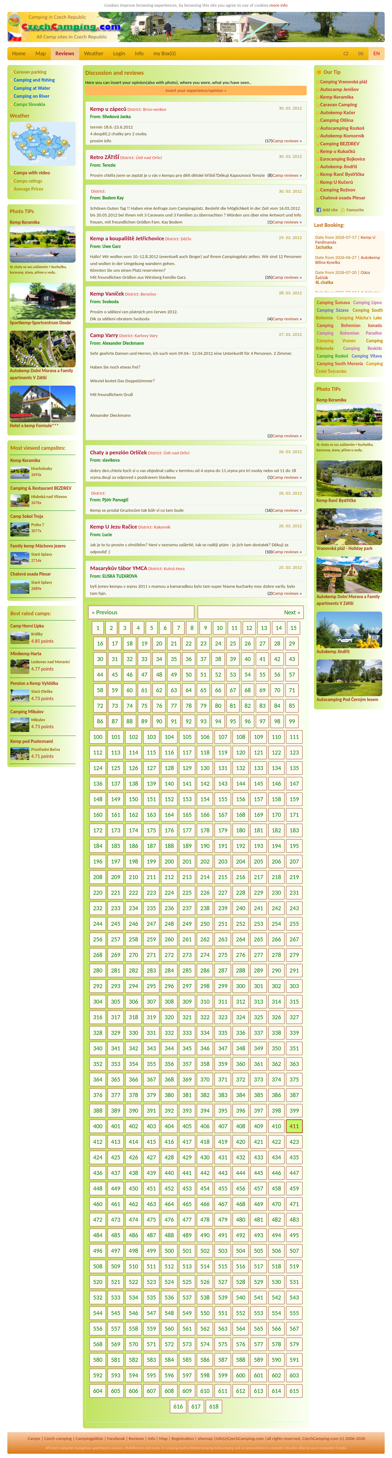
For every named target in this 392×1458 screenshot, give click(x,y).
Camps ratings (28, 181)
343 (151, 1048)
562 (204, 1328)
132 (240, 768)
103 (151, 736)
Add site (330, 210)
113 (115, 752)
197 (115, 861)
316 (97, 1017)
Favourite (355, 210)
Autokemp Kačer (337, 112)
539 (222, 1297)
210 (133, 877)
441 (187, 1172)
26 (248, 643)
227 (222, 892)
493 (258, 1235)
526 (204, 1281)
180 (240, 830)
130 (204, 768)
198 (133, 861)
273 (187, 954)
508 (97, 1266)
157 (258, 799)
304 (97, 1001)
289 (258, 970)
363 (294, 1063)
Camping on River (32, 96)
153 (187, 799)
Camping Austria (177, 1448)
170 (276, 814)
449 (115, 1188)
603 (294, 1375)
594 (133, 1375)
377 (115, 1095)
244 (97, 923)
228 (240, 892)
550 (204, 1313)
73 (115, 705)
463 (151, 1204)
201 (187, 861)
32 (130, 659)
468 (240, 1204)
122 (276, 752)
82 (248, 705)
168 (240, 814)
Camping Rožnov (337, 190)
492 (240, 1235)
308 (169, 1001)
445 (258, 1172)
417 (187, 1141)
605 (115, 1390)
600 (240, 1375)
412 (97, 1141)
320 (169, 1017)
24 (218, 643)
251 (222, 923)
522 (133, 1281)
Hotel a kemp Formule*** (34, 425)
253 (258, 923)
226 (204, 892)
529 (258, 1281)
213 (187, 877)
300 (240, 986)
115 (151, 752)
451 (151, 1188)
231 (294, 892)
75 (144, 705)
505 (258, 1250)
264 (240, 939)
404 (169, 1126)
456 (240, 1188)
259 (151, 939)
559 (151, 1328)
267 (294, 939)
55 (262, 674)
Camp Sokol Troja (26, 516)
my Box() (164, 53)
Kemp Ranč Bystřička (342, 174)
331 (151, 1032)
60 (130, 690)
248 (169, 923)
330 (133, 1032)
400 (97, 1126)
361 (258, 1063)
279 (294, 954)
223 (151, 892)
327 (294, 1017)
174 (133, 830)
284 (169, 970)
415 (151, 1141)
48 (159, 674)
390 (133, 1110)
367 (151, 1079)
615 (294, 1390)
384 (240, 1095)
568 (97, 1344)
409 (258, 1126)
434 (276, 1157)
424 (97, 1157)
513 (187, 1266)
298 (204, 986)
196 (97, 861)
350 (276, 1048)
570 (133, 1344)
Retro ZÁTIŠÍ (104, 157)
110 (276, 736)
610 (204, 1390)
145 (258, 783)
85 (292, 705)
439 (151, 1172)
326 (276, 1017)
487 (151, 1235)
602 (276, 1375)
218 (276, 877)
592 (97, 1375)
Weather (93, 53)
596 (169, 1375)
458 (276, 1188)
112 (97, 752)
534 (133, 1297)
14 (279, 627)
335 (222, 1032)
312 (240, 1001)
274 (204, 954)
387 (294, 1095)
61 (144, 690)
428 (169, 1157)
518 (276, 1266)
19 (144, 643)
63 (174, 690)
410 (276, 1126)
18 (130, 643)
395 (222, 1110)
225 (187, 892)
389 (115, 1110)
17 (115, 643)
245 (115, 923)
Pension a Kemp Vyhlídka (34, 683)
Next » (292, 612)
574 (204, 1344)
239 (222, 908)
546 (133, 1313)
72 (100, 705)
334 (204, 1032)
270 (133, 954)
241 (258, 908)
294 (133, 986)
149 (115, 799)
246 (133, 923)
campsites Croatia (333, 1448)
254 (276, 923)
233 (115, 908)
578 (276, 1344)
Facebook (116, 1438)
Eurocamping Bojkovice (342, 159)
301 (258, 986)
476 (169, 1219)
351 (294, 1048)
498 (133, 1250)
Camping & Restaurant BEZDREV (41, 488)
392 (169, 1110)
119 (222, 752)
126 (133, 768)
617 (196, 1406)
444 (240, 1172)
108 (240, 736)
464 (169, 1204)
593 (115, 1375)
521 (115, 1281)
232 (97, 908)
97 (262, 721)
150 (133, 799)
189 (187, 845)
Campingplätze (89, 1438)
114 (133, 752)
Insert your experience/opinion (196, 90)
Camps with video (32, 173)
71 (292, 690)
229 (258, 892)
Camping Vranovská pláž (343, 82)
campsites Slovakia (283, 1448)
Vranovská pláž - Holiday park (344, 548)
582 (133, 1359)
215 (222, 877)
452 (169, 1188)
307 (151, 1001)
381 (187, 1095)
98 (277, 721)
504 (240, 1250)
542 (276, 1297)
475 (151, 1219)
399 (294, 1110)
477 (187, 1219)
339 (294, 1032)
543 (294, 1297)
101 (115, 736)
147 (294, 783)
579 (294, 1344)
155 (222, 799)
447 (294, 1172)
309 (187, 1001)
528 (240, 1281)
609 (187, 1390)
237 (187, 908)
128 (169, 768)
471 (294, 1204)
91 (174, 721)
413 (115, 1141)
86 (100, 721)
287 (222, 970)
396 (240, 1110)
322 (204, 1017)
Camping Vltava (367, 356)
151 (151, 799)
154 (204, 799)
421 (258, 1141)
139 (151, 783)
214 (204, 877)
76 (159, 705)
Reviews (65, 53)
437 (115, 1172)
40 (248, 659)
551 (222, 1313)
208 (97, 877)
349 (258, 1048)
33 (144, 659)
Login (119, 53)
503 (222, 1250)
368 (169, 1079)
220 (97, 892)
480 (240, 1219)
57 (292, 674)
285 (187, 970)
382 (204, 1095)
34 (159, 659)
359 (222, 1063)
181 (258, 830)
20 (159, 643)
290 (276, 970)
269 (115, 954)
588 (240, 1359)
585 (187, 1359)
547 (151, 1313)
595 (151, 1375)
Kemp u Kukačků (337, 151)
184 (97, 845)
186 (133, 845)
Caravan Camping (338, 104)
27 (262, 643)
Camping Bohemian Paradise (349, 333)
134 (276, 768)
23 (203, 643)
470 (276, 1204)
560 (169, 1328)
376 (97, 1095)
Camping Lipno (367, 302)
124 (97, 768)
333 (187, 1032)
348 (240, 1048)
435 (294, 1157)
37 (203, 659)
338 (276, 1032)
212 (169, 877)
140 (169, 783)
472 (97, 1219)
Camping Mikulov (27, 711)
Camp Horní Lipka (27, 626)
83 (262, 705)
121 (258, 752)
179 (222, 830)
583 (151, 1359)
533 (115, 1297)
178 (204, 830)
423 (294, 1141)
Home (19, 53)
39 (233, 659)
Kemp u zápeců (108, 108)
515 (222, 1266)
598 (204, 1375)
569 (115, 1344)
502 (204, 1250)
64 (189, 690)
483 (294, 1219)
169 (258, 814)
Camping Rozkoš (332, 356)
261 (187, 939)
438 (133, 1172)
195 (294, 845)
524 (169, 1281)
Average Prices (28, 189)
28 (277, 643)
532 (97, 1297)
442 (204, 1172)
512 (169, 1266)
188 (169, 845)
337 (258, 1032)
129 (187, 768)
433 (258, 1157)
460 (97, 1204)
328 (97, 1032)
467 (222, 1204)
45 (115, 674)
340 (97, 1048)
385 (258, 1095)
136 (97, 783)
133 (258, 768)
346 (204, 1048)
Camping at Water (32, 88)
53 (233, 674)
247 (151, 923)
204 (240, 861)
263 (222, 939)
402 (133, 1126)
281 (115, 970)
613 (258, 1390)
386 (276, 1095)
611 (222, 1390)
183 (294, 830)
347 (222, 1048)
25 (233, 643)
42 (277, 659)
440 (169, 1172)
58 (100, 690)
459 (294, 1188)
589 (258, 1359)
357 (187, 1063)
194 (276, 845)
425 (115, 1157)
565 (258, 1328)
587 (222, 1359)
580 (97, 1359)
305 (115, 1001)
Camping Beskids (362, 348)
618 (213, 1406)
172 (97, 830)
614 (276, 1390)
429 (187, 1157)
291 (294, 970)
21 (174, 643)
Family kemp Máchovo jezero (38, 546)
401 (115, 1126)
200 (169, 861)
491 (222, 1235)
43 (292, 659)
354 (133, 1063)
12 (249, 627)
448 (97, 1188)
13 (264, 627)
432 (240, 1157)
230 (276, 892)
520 (97, 1281)
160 (97, 814)
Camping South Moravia (340, 363)
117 (187, 752)
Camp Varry (104, 335)
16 (100, 643)
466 (204, 1204)
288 (240, 970)
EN (376, 53)
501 (187, 1250)
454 (204, 1188)
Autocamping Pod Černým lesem (347, 699)
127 (151, 768)
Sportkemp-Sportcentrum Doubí (40, 322)
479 (222, 1219)
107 (222, 736)
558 (133, 1328)
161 (115, 814)
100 (97, 736)
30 (100, 659)
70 (277, 690)
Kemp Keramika (24, 222)
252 (240, 923)
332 (169, 1032)
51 (203, 674)
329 (115, 1032)
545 (115, 1313)
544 (97, 1313)
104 (169, 736)
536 (169, 1297)
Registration (183, 1438)
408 (240, 1126)
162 (133, 814)
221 (115, 892)
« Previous (104, 612)
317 (115, 1017)
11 (234, 627)
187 (151, 845)
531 (294, 1281)
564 (240, 1328)
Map (40, 53)
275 (222, 954)
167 (222, 814)
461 (115, 1204)
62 (159, 690)
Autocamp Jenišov (339, 89)
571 (151, 1344)
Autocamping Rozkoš (342, 128)
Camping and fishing (34, 80)
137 (115, 783)
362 (276, 1063)
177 (187, 830)
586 (204, 1359)
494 (276, 1235)
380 (169, 1095)
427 (151, 1157)
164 (169, 814)
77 (174, 705)
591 (294, 1359)
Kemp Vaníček (107, 293)
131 (222, 768)
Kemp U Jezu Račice (113, 526)
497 (115, 1250)
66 (218, 690)
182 (276, 830)
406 (204, 1126)
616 (178, 1406)
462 (133, 1204)
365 (115, 1079)
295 (151, 986)
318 (133, 1017)
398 (276, 1110)
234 (133, 908)
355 (151, 1063)
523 (151, 1281)
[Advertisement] (349, 821)
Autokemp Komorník (342, 136)
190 (204, 845)
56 (277, 674)
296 (169, 986)
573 (187, 1344)
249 (187, 923)
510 (133, 1266)
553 (258, 1313)
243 (294, 908)
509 (115, 1266)
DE (361, 53)
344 (169, 1048)
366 (133, 1079)
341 (115, 1048)
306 (133, 1001)
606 (133, 1390)
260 (169, 939)
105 (187, 736)
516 (240, 1266)
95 (233, 721)
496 (97, 1250)
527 (222, 1281)
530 (276, 1281)
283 (151, 970)
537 (187, 1297)
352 (97, 1063)
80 (218, 705)
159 (294, 799)
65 (203, 690)
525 (187, 1281)
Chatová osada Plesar (30, 574)
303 (294, 986)
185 (115, 845)
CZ (345, 53)
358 (204, 1063)
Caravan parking (30, 72)
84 (277, 705)
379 (151, 1095)
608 (169, 1390)
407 (222, 1126)
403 (151, 1126)
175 (151, 830)
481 (258, 1219)
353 (115, 1063)
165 (187, 814)
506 (276, 1250)
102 (133, 736)
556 (97, 1328)
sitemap (205, 1438)
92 (189, 721)
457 (258, 1188)
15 (293, 627)
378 (133, 1095)
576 (240, 1344)
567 (294, 1328)
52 (218, 674)
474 (133, 1219)
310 (204, 1001)
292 (97, 986)
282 (133, 970)
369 (187, 1079)
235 (151, 908)
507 (294, 1250)
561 (187, 1328)
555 (294, 1313)
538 (204, 1297)
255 (294, 923)
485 (115, 1235)
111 (294, 736)
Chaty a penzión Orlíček (118, 452)
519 (294, 1266)
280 (97, 970)
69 (262, 690)
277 (258, 954)
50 (189, 674)
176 (169, 830)
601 (258, 1375)
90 (159, 721)
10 (219, 627)
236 (169, 908)
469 (258, 1204)
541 (258, 1297)
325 (258, 1017)
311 (222, 1001)
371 (222, 1079)
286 (204, 970)
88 (130, 721)
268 (97, 954)
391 (151, 1110)
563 (222, 1328)
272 (169, 954)
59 (115, 690)
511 (151, 1266)
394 (204, 1110)
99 (292, 721)
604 (97, 1390)
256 (97, 939)
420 (240, 1141)
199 (151, 861)
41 (262, 659)
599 (222, 1375)
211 (151, 877)
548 (169, 1313)
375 (294, 1079)
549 (187, 1313)
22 (189, 643)
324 (240, 1017)
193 (258, 845)
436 (97, 1172)
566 (276, 1328)
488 (169, 1235)
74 (130, 705)
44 (100, 674)
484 (97, 1235)
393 (187, 1110)
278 (276, 954)
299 (222, 986)
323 (222, 1017)
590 (276, 1359)
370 (204, 1079)
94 (218, 721)
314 (276, 1001)
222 (133, 892)
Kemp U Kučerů (336, 182)
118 (204, 752)
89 (144, 721)
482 (276, 1219)
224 (169, 892)
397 (258, 1110)
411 (294, 1126)
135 (294, 768)
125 (115, 768)
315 (294, 1001)
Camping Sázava (333, 310)
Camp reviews (285, 141)
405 (187, 1126)
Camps (34, 1438)
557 (115, 1328)
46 (130, 674)
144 (240, 783)
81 (233, 705)
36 (189, 659)
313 (258, 1001)
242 (276, 908)
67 (233, 690)
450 (133, 1188)
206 (276, 861)
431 (222, 1157)
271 (151, 954)
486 (133, 1235)
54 (248, 674)
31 (115, 659)
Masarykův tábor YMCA (118, 568)
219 (294, 877)
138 (133, 783)
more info (278, 5)
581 (115, 1359)
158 (276, 799)
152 (169, 799)
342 (133, 1048)
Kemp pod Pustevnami (31, 741)
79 (203, 705)
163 (151, 814)
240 (240, 908)
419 (222, 1141)
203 (222, 861)
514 (204, 1266)
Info (139, 53)
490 (204, 1235)
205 (258, 861)
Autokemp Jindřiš (338, 166)
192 (240, 845)
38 (218, 659)
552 (240, 1313)
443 (222, 1172)
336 (240, 1032)
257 (115, 939)
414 (133, 1141)
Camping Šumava (333, 302)
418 (204, 1141)
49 (174, 674)
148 (97, 799)
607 (151, 1390)
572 (169, 1344)
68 (248, 690)
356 (169, 1063)
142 (204, 783)
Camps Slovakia (29, 104)
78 (189, 705)
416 (169, 1141)
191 (222, 845)
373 (258, 1079)
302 (276, 986)
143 (222, 783)
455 (222, 1188)
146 (276, 783)
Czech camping (58, 1438)
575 (222, 1344)
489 (187, 1235)
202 (204, 861)
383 (222, 1095)
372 (240, 1079)
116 (169, 752)
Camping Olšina (336, 120)
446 (276, 1172)
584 (169, 1359)
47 (144, 674)
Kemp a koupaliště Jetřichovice (127, 238)
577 (258, 1344)
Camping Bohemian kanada (349, 325)
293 (115, 986)
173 (115, 830)
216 (240, 877)
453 (187, 1188)
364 (97, 1079)
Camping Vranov (336, 341)
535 (151, 1297)
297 (187, 986)
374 (276, 1079)
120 (240, 752)
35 (174, 659)
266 (276, 939)
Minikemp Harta (25, 653)
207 (294, 861)
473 (115, 1219)
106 (204, 736)
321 (187, 1017)
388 (97, 1110)
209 (115, 877)
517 (258, 1266)
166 (204, 814)
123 (294, 752)
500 (169, 1250)
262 (204, 939)
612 (240, 1390)
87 (115, 721)
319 (151, 1017)
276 (240, 954)
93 (203, 721)
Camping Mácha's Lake (359, 318)
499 (151, 1250)
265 (258, 939)
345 (187, 1048)
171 (294, 814)
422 (276, 1141)
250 (204, 923)
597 (187, 1375)
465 (187, 1204)
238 (204, 908)
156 (240, 799)
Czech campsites (62, 1448)
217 (258, 877)
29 (292, 643)
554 (276, 1313)
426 (133, 1157)
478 (204, 1219)
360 (240, 1063)
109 (258, 736)
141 (187, 783)
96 (248, 721)
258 (133, 939)
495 (294, 1235)
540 (240, 1297)
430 (204, 1157)
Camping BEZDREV (339, 143)
